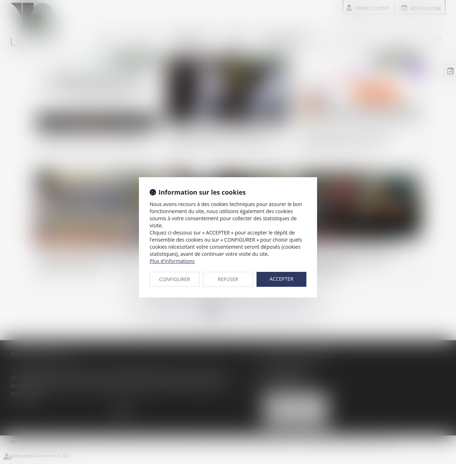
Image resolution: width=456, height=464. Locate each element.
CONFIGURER (174, 279)
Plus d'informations (172, 261)
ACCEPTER (282, 278)
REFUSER (228, 279)
